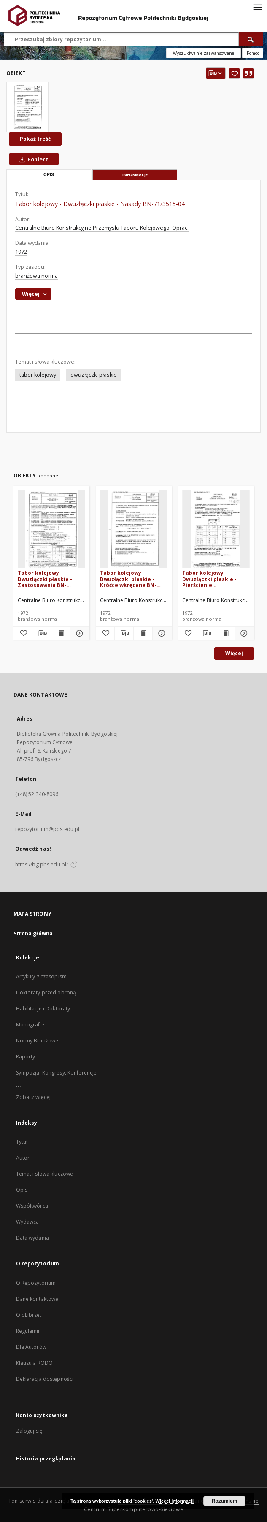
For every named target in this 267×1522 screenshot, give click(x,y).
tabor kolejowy (37, 374)
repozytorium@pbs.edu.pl (47, 829)
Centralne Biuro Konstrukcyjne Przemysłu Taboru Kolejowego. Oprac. (102, 227)
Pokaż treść (35, 138)
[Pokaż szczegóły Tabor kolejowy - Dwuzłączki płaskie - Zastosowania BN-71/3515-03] (78, 633)
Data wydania (32, 1237)
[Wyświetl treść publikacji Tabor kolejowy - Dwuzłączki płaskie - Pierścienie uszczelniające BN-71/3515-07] (225, 633)
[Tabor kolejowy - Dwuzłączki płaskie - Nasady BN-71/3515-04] (27, 107)
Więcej (234, 653)
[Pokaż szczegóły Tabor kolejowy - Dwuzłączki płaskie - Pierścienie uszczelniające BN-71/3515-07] (243, 633)
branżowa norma (36, 275)
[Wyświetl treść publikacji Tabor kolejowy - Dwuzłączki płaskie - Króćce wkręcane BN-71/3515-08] (143, 633)
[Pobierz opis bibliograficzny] (41, 633)
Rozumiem (224, 1501)
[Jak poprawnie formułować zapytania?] (252, 53)
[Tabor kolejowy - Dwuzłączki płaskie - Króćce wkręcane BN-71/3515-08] (133, 529)
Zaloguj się (29, 1430)
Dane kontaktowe (37, 1298)
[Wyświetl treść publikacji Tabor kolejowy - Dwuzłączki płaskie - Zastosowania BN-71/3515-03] (60, 633)
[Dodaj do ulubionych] (234, 73)
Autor (23, 1157)
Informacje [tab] (135, 174)
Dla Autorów (31, 1347)
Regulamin (28, 1330)
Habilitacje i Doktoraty (43, 1008)
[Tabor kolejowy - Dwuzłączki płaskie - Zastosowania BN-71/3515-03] (51, 529)
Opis (21, 1189)
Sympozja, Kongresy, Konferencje (56, 1072)
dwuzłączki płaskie (93, 374)
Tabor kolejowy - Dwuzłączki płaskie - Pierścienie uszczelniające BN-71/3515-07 (209, 578)
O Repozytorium (36, 1282)
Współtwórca (32, 1205)
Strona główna (33, 933)
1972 (21, 251)
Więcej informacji (175, 1500)
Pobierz (32, 159)
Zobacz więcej (33, 1097)
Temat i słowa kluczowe (44, 1173)
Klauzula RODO (34, 1363)
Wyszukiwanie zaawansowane (203, 53)
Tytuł (22, 1141)
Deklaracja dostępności (45, 1379)
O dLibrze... (30, 1314)
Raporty (25, 1056)
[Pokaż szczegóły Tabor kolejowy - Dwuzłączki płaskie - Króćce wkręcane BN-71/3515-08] (160, 633)
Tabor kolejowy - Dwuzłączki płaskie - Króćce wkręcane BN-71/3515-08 (128, 578)
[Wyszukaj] (251, 39)
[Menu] (257, 6)
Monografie (30, 1024)
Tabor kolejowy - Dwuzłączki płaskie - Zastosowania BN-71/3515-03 (45, 578)
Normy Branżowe (37, 1040)
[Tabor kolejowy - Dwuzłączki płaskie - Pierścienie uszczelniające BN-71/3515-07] (216, 529)
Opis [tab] (48, 174)
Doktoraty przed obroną (46, 992)
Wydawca (27, 1221)
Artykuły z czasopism (41, 976)
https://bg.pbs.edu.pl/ (46, 864)
